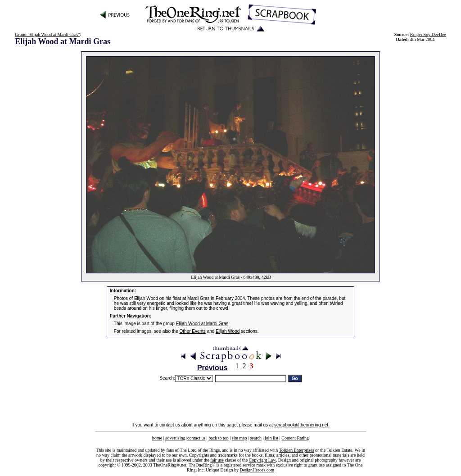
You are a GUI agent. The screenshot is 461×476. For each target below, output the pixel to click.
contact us (196, 437)
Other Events (193, 331)
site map (239, 437)
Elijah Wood (228, 331)
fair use (217, 460)
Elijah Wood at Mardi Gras (202, 323)
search (256, 437)
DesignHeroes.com (257, 469)
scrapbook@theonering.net (301, 424)
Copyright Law (262, 460)
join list (271, 437)
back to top (218, 437)
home (157, 437)
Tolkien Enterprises (296, 450)
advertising (175, 437)
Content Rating (295, 437)
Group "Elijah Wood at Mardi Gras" (47, 34)
